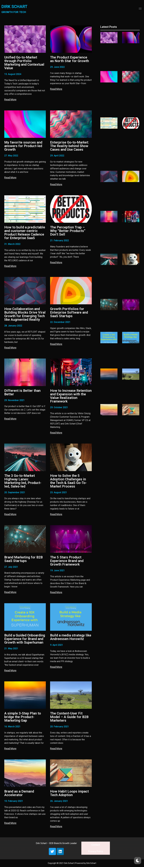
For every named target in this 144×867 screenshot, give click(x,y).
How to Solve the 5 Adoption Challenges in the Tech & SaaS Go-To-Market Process (68, 481)
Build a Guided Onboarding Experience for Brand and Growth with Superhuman (24, 638)
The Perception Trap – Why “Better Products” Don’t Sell (67, 230)
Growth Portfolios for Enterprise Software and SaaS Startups (69, 312)
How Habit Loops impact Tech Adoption (69, 793)
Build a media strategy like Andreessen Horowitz (70, 637)
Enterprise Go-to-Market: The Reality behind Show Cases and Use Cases (69, 146)
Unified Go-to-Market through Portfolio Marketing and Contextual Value (24, 62)
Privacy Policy (95, 851)
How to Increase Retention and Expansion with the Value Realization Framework (71, 396)
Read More (10, 99)
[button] (140, 8)
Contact (95, 844)
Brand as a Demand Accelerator (19, 793)
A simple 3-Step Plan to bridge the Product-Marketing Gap (22, 716)
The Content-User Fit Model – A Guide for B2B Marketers (69, 716)
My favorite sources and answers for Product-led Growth (23, 146)
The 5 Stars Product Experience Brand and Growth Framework (66, 560)
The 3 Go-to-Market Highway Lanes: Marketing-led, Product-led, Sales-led (22, 481)
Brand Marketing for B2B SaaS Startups (23, 559)
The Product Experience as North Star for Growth (69, 59)
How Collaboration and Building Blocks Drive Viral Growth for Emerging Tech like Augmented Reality (25, 314)
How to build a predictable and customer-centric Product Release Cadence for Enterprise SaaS (24, 232)
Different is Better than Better (22, 392)
